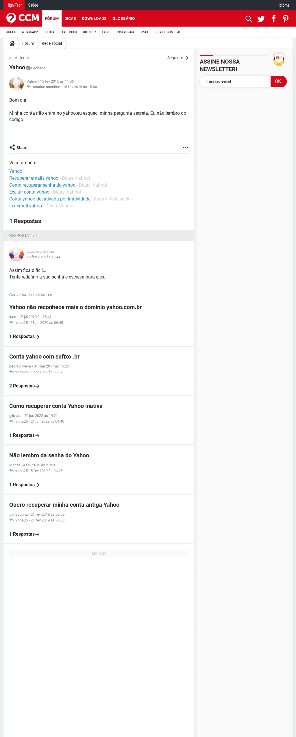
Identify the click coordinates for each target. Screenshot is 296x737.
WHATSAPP (30, 32)
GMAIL (144, 32)
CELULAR (50, 32)
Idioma (284, 5)
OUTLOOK (90, 32)
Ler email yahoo (25, 206)
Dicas (70, 18)
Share (21, 147)
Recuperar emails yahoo (33, 178)
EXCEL (106, 32)
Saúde (33, 5)
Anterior (22, 57)
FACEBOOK (69, 32)
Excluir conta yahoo (29, 192)
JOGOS (11, 32)
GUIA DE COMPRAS (168, 32)
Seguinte (175, 57)
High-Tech (14, 5)
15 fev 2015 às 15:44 (80, 87)
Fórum (52, 18)
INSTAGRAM (125, 32)
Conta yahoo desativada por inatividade (49, 199)
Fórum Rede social (113, 199)
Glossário (123, 18)
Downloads (94, 18)
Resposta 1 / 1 (23, 235)
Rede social (52, 43)
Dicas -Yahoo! (76, 178)
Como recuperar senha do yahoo (42, 185)
